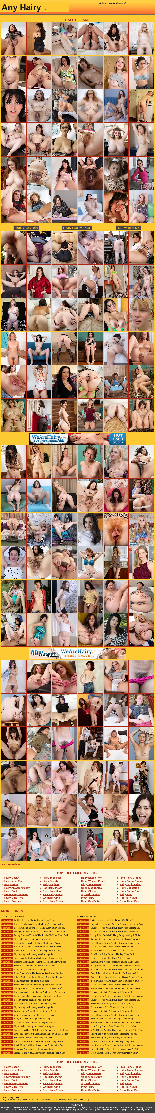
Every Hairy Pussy (131, 901)
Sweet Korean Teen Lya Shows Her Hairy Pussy (106, 1003)
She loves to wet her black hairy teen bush (26, 1037)
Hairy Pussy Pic (129, 891)
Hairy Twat (126, 894)
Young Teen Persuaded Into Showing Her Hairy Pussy (108, 965)
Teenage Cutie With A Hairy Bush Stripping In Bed (107, 992)
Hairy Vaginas (51, 884)
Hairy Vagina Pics (130, 884)
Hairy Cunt (10, 891)
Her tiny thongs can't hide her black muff (26, 1000)
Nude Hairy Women (16, 894)
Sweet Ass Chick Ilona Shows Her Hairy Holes (29, 965)
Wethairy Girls (51, 897)
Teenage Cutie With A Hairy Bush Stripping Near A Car (33, 1053)
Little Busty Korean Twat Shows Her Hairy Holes (106, 1026)
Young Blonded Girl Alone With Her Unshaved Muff (31, 988)
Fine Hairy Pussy (53, 894)
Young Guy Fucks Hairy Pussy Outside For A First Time (33, 931)
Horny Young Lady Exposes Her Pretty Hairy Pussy (31, 947)
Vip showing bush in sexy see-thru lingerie (27, 954)
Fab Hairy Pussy (53, 887)
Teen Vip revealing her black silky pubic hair (28, 1022)
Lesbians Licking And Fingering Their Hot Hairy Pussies (33, 962)
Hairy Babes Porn (91, 877)
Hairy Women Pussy (93, 881)
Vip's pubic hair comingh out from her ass (26, 939)
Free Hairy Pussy (53, 901)
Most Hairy (87, 897)
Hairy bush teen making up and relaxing (25, 1018)
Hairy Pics (83, 1100)
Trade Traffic (78, 1105)
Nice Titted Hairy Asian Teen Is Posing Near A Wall (107, 1049)
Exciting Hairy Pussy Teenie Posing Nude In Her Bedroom (110, 996)
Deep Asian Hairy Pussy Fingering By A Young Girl (107, 973)
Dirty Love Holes (91, 884)
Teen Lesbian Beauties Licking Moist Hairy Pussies (31, 943)
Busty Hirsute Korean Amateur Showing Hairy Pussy (31, 996)
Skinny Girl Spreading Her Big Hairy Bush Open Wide (109, 939)
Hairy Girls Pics (13, 897)
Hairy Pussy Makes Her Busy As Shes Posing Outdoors (32, 973)
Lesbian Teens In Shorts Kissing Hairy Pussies (28, 920)
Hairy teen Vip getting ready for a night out (27, 1049)
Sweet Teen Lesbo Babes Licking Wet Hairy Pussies (31, 958)
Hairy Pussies (12, 901)
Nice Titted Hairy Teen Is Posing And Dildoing (105, 1018)
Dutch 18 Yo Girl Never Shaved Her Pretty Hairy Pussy (33, 1045)
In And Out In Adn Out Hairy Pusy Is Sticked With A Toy (110, 969)
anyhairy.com (142, 1109)
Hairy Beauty (50, 881)
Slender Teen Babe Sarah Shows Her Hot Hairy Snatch (108, 988)
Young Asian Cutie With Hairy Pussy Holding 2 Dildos (109, 935)
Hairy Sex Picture (91, 901)
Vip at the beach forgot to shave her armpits (27, 1026)
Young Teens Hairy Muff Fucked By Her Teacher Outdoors (34, 1030)
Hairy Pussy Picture (131, 881)
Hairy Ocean (26, 228)
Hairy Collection (129, 887)
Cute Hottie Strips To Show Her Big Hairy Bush (29, 1003)
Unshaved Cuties (91, 887)
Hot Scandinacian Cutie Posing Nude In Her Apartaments (33, 992)
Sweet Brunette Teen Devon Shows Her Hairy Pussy (107, 1053)
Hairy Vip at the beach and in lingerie (24, 969)
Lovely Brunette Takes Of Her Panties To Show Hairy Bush (34, 935)
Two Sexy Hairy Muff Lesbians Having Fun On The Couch (34, 1034)
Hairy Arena (128, 228)
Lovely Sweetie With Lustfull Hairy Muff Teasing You (108, 928)
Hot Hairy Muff (128, 897)
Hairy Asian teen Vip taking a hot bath (25, 981)
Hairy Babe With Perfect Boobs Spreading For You (107, 1034)
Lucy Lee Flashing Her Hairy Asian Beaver (103, 958)
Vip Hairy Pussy (90, 894)
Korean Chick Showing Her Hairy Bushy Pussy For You (33, 928)
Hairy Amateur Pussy (17, 887)
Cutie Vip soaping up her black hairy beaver (27, 1015)
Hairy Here (33, 1100)
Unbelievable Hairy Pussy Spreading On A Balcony (31, 950)
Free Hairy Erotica (130, 877)
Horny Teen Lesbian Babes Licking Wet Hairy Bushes (32, 924)
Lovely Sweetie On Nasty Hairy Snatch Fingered (106, 947)
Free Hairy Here (52, 891)
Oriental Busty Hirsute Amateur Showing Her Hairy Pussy (110, 924)
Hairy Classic (89, 891)
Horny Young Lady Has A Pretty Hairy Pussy (104, 1037)
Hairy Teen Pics (52, 877)
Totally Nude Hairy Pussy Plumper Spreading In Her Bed (33, 977)
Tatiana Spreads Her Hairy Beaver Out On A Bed (106, 920)
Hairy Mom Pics (77, 228)
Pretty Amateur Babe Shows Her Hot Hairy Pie (105, 950)
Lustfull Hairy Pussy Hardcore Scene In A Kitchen (30, 1011)
